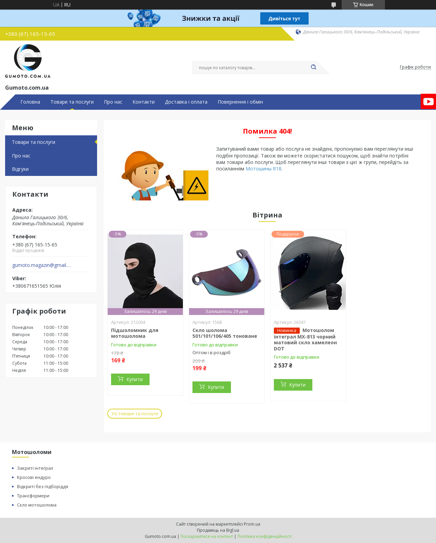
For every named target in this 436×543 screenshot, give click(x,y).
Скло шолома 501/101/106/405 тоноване (224, 333)
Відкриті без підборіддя (42, 486)
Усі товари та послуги (134, 413)
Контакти (144, 102)
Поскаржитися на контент (207, 536)
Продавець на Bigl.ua (218, 530)
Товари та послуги (72, 102)
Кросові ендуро (34, 477)
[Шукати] (313, 67)
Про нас (113, 102)
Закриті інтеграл (35, 468)
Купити (134, 379)
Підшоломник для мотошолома (134, 333)
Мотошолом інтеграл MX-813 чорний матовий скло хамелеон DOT (305, 339)
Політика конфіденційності (264, 536)
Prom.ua (252, 524)
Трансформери (33, 496)
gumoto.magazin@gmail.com (42, 265)
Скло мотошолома (37, 505)
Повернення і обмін (240, 102)
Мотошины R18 (263, 168)
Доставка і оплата (186, 102)
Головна (30, 102)
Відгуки (20, 169)
